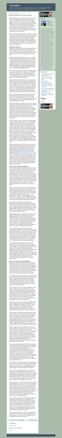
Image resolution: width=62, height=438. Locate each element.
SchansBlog (14, 5)
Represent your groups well (47, 76)
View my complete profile (47, 67)
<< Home (10, 430)
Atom (44, 102)
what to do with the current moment (48, 88)
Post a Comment (13, 425)
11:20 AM (22, 420)
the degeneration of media (46, 92)
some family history (45, 81)
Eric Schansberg (50, 22)
